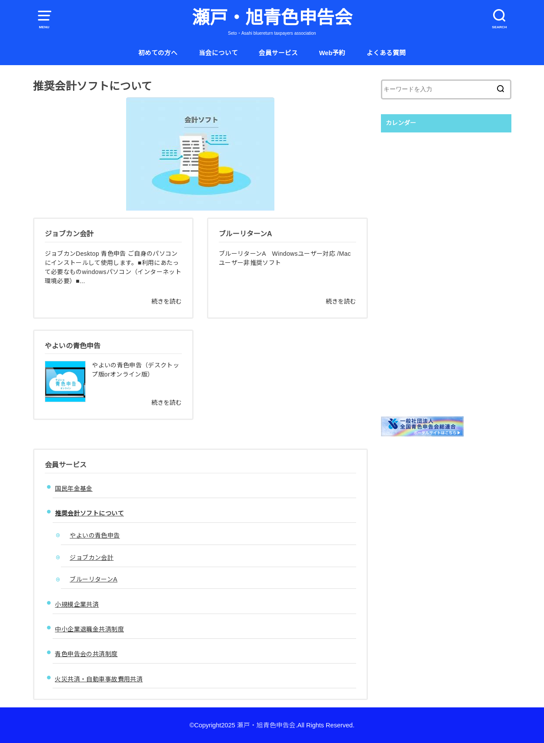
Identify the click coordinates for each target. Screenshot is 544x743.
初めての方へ (157, 53)
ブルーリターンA (93, 579)
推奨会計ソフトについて (89, 513)
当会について (218, 53)
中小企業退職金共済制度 (89, 629)
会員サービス (278, 53)
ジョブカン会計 (91, 557)
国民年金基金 (73, 488)
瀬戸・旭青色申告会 (272, 18)
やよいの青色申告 (95, 535)
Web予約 (332, 53)
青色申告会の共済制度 (86, 654)
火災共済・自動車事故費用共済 (99, 679)
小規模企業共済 (77, 604)
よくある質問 (386, 53)
